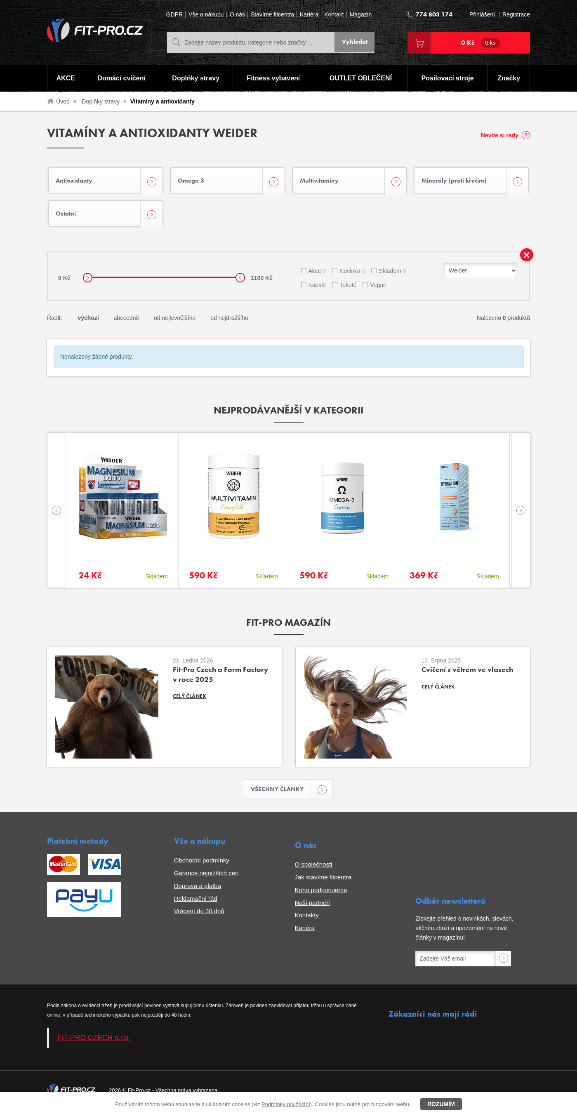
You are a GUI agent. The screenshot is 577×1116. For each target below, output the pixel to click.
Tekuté (347, 289)
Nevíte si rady (499, 135)
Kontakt (334, 15)
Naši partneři (312, 908)
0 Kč (480, 43)
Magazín (361, 15)
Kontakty (307, 920)
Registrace (516, 15)
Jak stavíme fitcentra (323, 882)
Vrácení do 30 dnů (199, 916)
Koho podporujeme (321, 895)
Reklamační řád (195, 903)
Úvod (63, 101)
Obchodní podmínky (201, 865)
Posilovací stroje (448, 78)
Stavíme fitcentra (272, 15)
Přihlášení (482, 15)
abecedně (126, 322)
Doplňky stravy (195, 78)
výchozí (88, 322)
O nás (237, 15)
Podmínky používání (285, 1104)
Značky (509, 78)
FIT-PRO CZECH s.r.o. (93, 1043)
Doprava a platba (197, 891)
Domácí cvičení (121, 78)
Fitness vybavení (273, 78)
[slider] (87, 282)
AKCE (65, 78)
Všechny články (280, 794)
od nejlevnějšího (174, 322)
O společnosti (313, 870)
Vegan (378, 289)
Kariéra (309, 15)
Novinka (352, 275)
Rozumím (441, 1104)
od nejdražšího (229, 322)
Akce (317, 275)
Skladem (392, 275)
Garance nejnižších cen (206, 878)
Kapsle (317, 289)
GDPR (174, 15)
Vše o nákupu (206, 15)
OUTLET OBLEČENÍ (361, 78)
